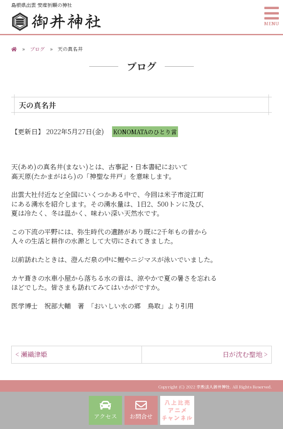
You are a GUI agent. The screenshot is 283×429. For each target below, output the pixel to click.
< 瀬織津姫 (31, 354)
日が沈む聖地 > (245, 354)
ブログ (37, 48)
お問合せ (141, 410)
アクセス (105, 410)
